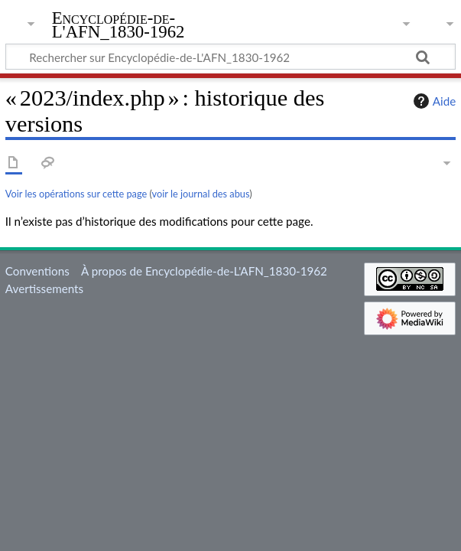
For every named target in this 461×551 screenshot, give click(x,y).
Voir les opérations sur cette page (76, 193)
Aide (433, 101)
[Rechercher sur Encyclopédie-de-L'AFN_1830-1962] (230, 56)
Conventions (37, 271)
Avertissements (44, 288)
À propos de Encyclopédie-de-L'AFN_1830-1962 (204, 271)
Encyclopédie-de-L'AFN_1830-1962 (118, 25)
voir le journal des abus (201, 193)
